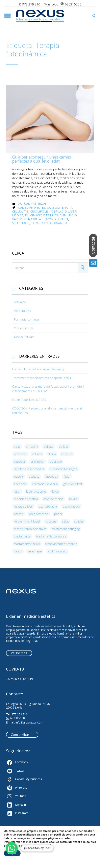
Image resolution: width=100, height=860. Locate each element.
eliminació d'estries (41, 215)
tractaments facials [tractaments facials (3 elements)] (27, 544)
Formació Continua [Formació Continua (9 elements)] (45, 484)
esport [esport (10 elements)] (18, 476)
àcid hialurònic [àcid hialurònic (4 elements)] (57, 551)
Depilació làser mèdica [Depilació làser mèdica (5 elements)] (29, 469)
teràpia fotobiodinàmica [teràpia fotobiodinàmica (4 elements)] (30, 529)
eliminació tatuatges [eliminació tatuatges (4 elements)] (63, 469)
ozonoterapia (56, 219)
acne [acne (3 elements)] (17, 446)
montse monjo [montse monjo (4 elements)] (53, 499)
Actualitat (27, 203)
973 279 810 (31, 4)
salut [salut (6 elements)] (65, 521)
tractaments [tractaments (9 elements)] (22, 536)
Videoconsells (23, 328)
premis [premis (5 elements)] (19, 514)
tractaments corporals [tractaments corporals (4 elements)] (51, 536)
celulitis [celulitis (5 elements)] (37, 454)
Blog (42, 203)
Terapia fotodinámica (49, 223)
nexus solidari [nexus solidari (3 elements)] (23, 506)
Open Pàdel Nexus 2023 (29, 400)
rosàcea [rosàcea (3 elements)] (50, 521)
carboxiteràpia (59, 207)
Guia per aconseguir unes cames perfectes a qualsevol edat (41, 159)
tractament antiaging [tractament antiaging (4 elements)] (66, 529)
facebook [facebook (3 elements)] (51, 476)
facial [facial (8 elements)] (66, 476)
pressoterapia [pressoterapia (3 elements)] (39, 514)
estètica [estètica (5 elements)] (34, 476)
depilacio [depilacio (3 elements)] (56, 461)
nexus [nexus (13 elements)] (73, 499)
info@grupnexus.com (29, 722)
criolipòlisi (40, 211)
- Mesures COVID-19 (19, 679)
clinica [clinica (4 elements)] (52, 454)
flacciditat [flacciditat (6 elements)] (20, 484)
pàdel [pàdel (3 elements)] (58, 514)
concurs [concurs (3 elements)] (66, 454)
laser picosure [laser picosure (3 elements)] (36, 491)
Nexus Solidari (24, 337)
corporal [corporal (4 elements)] (19, 461)
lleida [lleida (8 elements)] (55, 491)
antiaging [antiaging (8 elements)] (32, 446)
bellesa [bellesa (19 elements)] (48, 446)
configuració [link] (42, 846)
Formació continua (26, 319)
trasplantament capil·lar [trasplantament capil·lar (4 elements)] (61, 544)
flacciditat (33, 219)
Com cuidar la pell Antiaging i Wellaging (38, 369)
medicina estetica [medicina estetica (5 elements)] (26, 499)
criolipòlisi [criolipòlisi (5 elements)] (37, 461)
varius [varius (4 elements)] (18, 551)
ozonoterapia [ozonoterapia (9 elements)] (48, 506)
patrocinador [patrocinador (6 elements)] (71, 506)
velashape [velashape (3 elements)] (35, 551)
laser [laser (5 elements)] (17, 491)
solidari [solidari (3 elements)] (79, 521)
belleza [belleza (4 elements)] (64, 446)
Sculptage (20, 223)
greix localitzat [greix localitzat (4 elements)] (72, 484)
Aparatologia (22, 311)
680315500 (15, 718)
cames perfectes (31, 207)
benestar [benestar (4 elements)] (20, 454)
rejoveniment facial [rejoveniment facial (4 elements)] (27, 521)
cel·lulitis (20, 211)
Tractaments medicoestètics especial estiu (41, 378)
